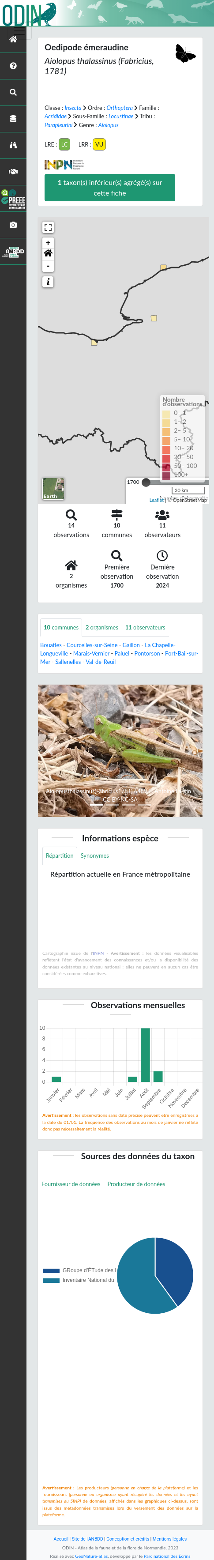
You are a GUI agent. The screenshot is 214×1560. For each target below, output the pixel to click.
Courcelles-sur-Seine (92, 644)
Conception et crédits (127, 1539)
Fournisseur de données (71, 1183)
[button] (48, 254)
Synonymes (95, 855)
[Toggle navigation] (19, 31)
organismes (102, 627)
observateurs (145, 627)
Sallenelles (68, 661)
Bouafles (51, 644)
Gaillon (131, 644)
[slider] (146, 482)
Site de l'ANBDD (87, 1539)
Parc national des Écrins (167, 1556)
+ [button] (48, 243)
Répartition (60, 855)
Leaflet (157, 500)
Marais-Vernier (91, 653)
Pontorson (147, 653)
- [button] (48, 266)
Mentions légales (170, 1539)
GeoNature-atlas (91, 1556)
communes (61, 627)
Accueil (61, 1539)
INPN (98, 953)
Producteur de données (136, 1183)
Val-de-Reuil (101, 661)
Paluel (121, 653)
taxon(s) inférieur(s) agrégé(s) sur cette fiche (109, 187)
